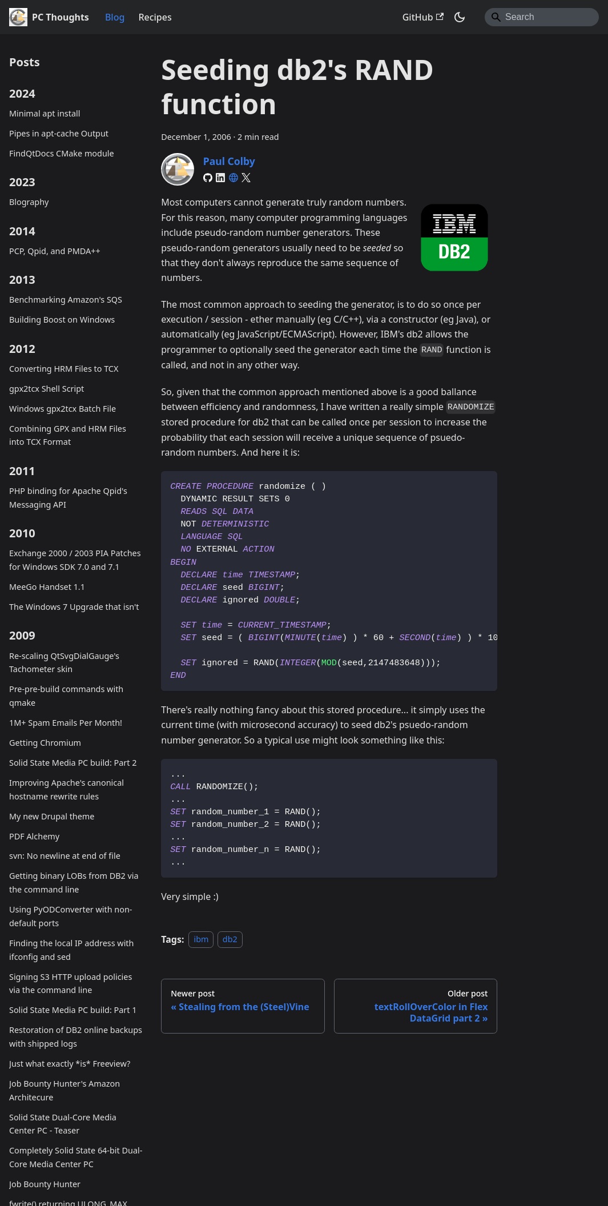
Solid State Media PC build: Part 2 (72, 762)
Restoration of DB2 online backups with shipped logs (75, 1036)
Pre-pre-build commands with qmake (66, 696)
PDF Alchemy (34, 836)
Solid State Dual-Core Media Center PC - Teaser (62, 1124)
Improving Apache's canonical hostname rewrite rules (66, 789)
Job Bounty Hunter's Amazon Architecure (64, 1090)
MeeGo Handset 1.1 (47, 586)
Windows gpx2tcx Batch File (62, 408)
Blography (29, 201)
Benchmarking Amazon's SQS (65, 299)
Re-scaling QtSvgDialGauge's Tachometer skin (64, 662)
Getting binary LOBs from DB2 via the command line (74, 882)
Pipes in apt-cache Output (58, 133)
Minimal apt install (44, 113)
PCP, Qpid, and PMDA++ (54, 251)
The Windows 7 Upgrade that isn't (74, 606)
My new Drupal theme (51, 816)
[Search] (542, 17)
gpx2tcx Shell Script (46, 388)
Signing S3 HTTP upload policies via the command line (70, 983)
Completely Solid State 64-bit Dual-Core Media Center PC (75, 1157)
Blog (114, 17)
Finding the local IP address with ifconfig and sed (71, 950)
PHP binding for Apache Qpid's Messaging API (68, 497)
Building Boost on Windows (62, 319)
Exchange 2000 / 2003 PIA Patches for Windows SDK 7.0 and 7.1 (75, 560)
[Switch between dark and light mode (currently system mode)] (459, 17)
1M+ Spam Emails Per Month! (65, 722)
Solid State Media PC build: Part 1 (72, 1009)
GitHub (423, 17)
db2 (230, 939)
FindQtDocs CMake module (61, 153)
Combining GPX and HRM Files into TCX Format (67, 435)
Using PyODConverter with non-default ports (70, 916)
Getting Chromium (45, 742)
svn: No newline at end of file (64, 855)
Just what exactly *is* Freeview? (69, 1063)
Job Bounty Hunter (44, 1184)
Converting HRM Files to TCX (63, 368)
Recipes (154, 17)
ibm (201, 939)
